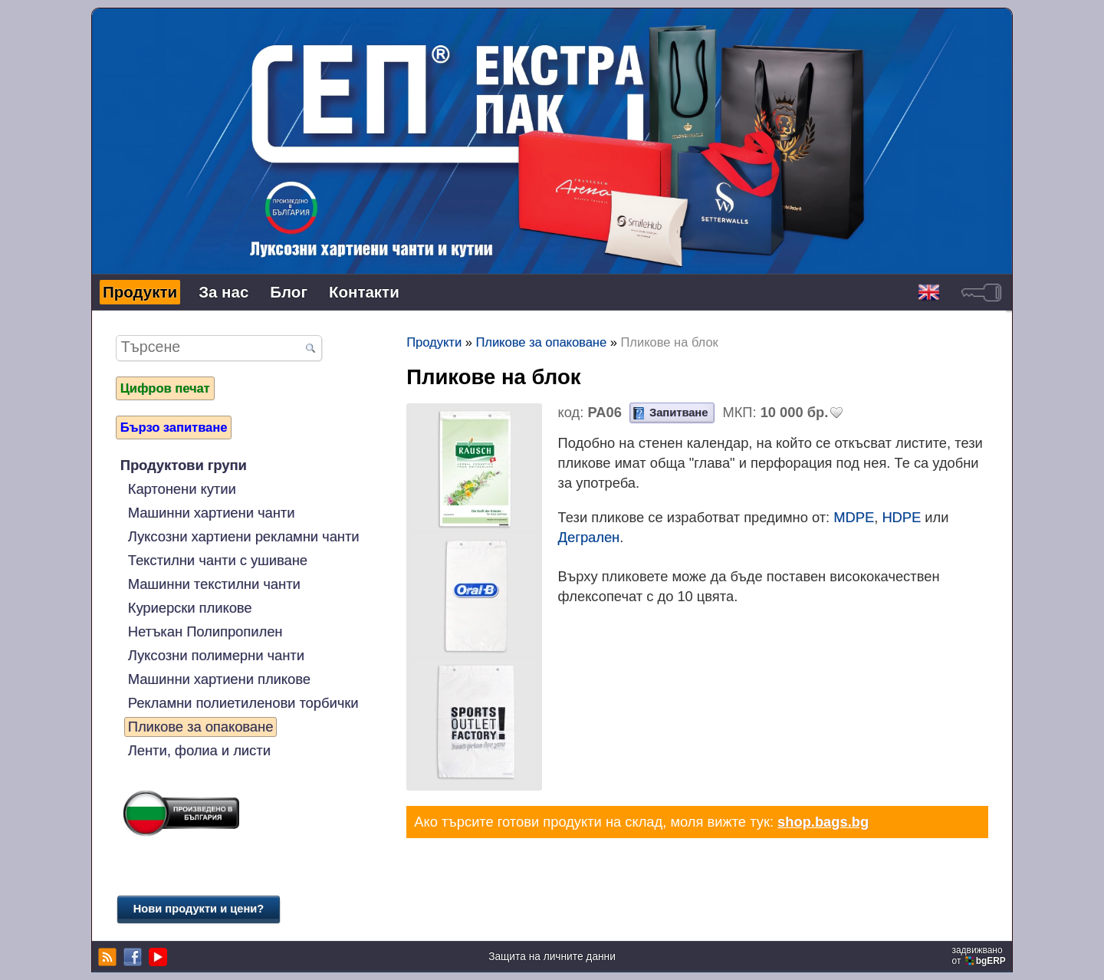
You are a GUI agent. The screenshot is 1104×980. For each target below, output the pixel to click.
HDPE (901, 517)
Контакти (364, 292)
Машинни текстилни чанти (214, 584)
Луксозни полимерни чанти (216, 655)
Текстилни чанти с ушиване (217, 560)
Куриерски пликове (190, 608)
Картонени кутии (182, 489)
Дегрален (589, 537)
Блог (288, 292)
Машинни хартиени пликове (219, 679)
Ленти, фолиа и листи (199, 750)
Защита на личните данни (552, 956)
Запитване (678, 412)
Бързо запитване (174, 427)
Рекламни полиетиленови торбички (243, 703)
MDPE (853, 517)
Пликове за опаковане (201, 727)
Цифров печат (165, 388)
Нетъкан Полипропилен (205, 631)
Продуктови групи (183, 465)
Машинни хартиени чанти (211, 513)
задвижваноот (980, 955)
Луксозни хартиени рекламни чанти (244, 536)
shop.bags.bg (823, 822)
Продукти (140, 292)
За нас (223, 292)
